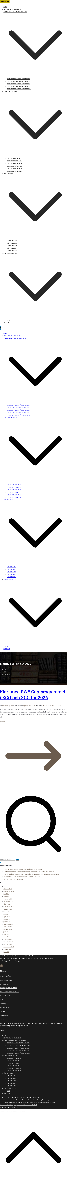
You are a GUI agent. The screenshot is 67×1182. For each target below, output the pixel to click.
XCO (8, 320)
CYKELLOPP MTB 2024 (14, 163)
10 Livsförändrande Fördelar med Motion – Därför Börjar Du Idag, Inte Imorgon (28, 871)
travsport (3, 1019)
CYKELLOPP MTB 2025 (10, 418)
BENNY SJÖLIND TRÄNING (8, 988)
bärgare (2, 1011)
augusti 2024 (7, 909)
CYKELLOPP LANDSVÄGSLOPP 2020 (19, 89)
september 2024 (8, 906)
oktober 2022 (7, 944)
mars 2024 (6, 919)
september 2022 (8, 947)
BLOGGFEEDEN (5, 996)
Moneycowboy (4, 1007)
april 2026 (6, 886)
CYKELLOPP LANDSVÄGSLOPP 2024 (18, 79)
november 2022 (8, 942)
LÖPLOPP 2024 (12, 240)
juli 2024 (6, 911)
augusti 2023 (7, 929)
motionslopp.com (7, 705)
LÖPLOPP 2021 (11, 248)
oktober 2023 (7, 927)
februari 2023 (7, 939)
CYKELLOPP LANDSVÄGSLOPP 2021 (18, 86)
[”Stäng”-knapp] (0, 329)
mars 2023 (6, 937)
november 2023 (8, 924)
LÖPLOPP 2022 (12, 246)
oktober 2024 (7, 904)
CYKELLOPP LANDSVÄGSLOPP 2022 (18, 84)
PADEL (2, 1000)
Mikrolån (3, 1023)
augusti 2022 (7, 949)
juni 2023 (6, 932)
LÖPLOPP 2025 (8, 500)
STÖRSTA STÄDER (6, 976)
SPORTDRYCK (4, 984)
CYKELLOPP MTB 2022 (14, 168)
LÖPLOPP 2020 (12, 250)
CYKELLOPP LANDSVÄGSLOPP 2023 (18, 81)
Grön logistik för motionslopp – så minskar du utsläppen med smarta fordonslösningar (31, 874)
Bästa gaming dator (6, 980)
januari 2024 (7, 921)
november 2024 (8, 901)
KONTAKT (6, 323)
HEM (5, 7)
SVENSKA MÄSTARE (9, 579)
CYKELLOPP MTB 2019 (14, 161)
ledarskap (3, 1003)
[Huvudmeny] (0, 327)
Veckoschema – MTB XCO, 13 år (13, 879)
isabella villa (4, 1015)
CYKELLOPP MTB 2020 (14, 158)
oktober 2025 (7, 889)
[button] (35, 76)
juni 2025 (6, 894)
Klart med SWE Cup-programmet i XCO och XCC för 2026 (22, 876)
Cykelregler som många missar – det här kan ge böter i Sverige (23, 869)
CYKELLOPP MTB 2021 (14, 171)
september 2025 (8, 891)
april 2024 (6, 916)
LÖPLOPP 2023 (12, 243)
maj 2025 (6, 896)
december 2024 (8, 899)
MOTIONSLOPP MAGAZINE (12, 9)
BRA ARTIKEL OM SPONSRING (9, 992)
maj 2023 (6, 934)
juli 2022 (6, 952)
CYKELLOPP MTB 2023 (14, 166)
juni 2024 (6, 914)
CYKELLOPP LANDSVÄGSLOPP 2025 (14, 338)
